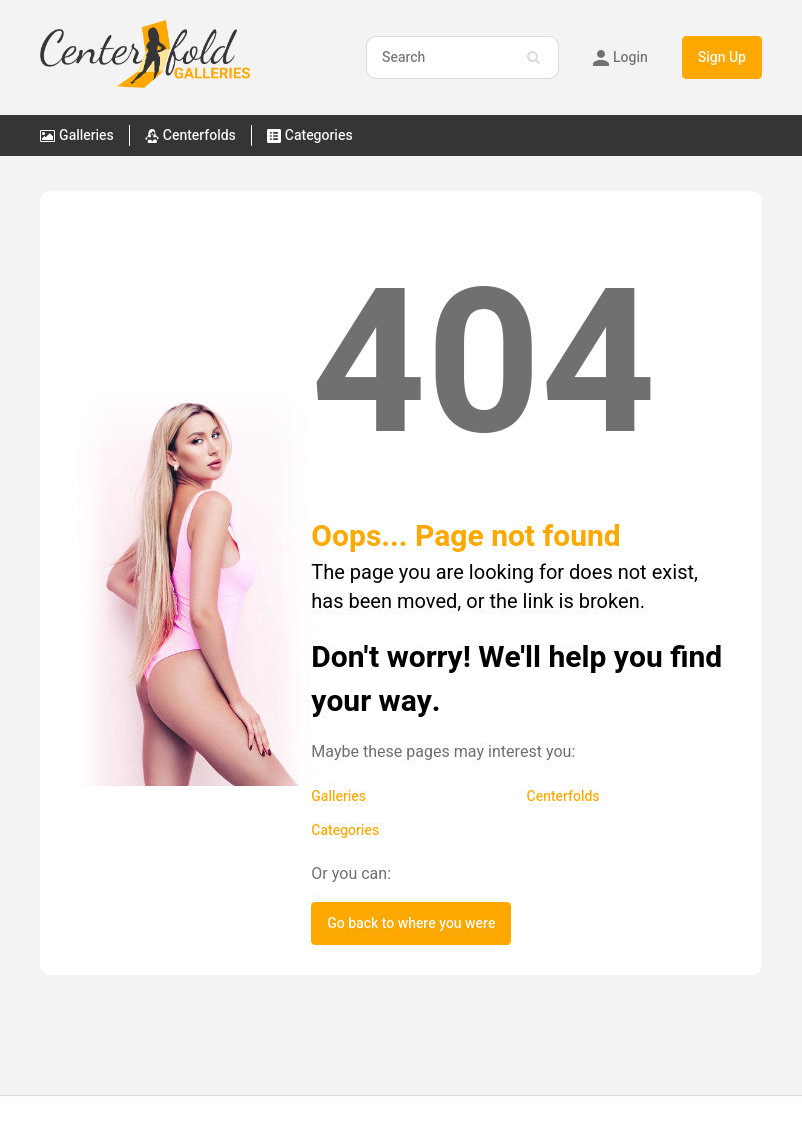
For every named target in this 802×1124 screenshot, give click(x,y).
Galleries (338, 796)
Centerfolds (563, 796)
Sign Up (722, 57)
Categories (345, 830)
